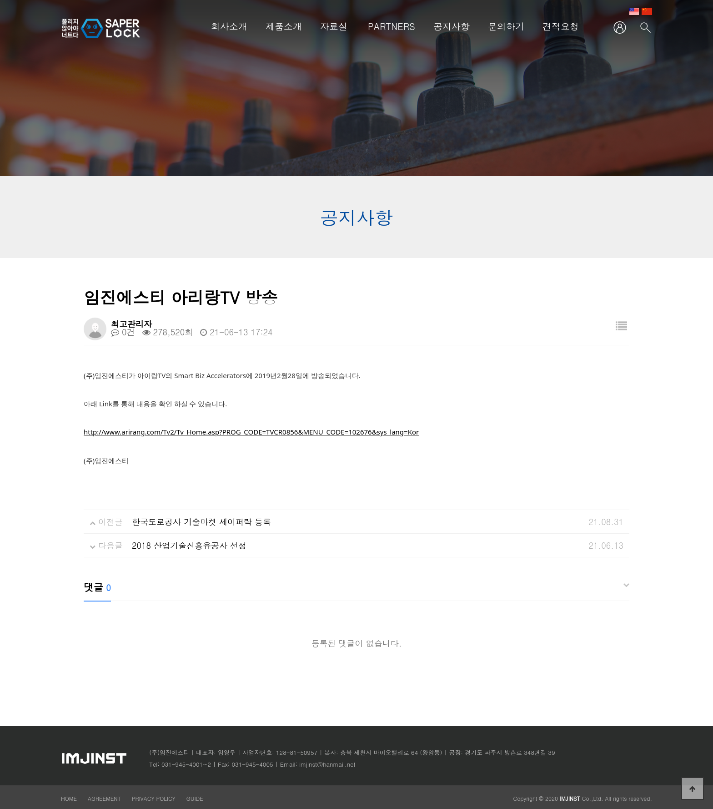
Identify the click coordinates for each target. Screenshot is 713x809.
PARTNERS (391, 26)
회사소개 (229, 26)
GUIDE (194, 798)
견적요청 (560, 26)
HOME (69, 798)
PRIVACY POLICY (154, 798)
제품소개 (284, 26)
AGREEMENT (104, 798)
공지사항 (451, 26)
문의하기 (506, 26)
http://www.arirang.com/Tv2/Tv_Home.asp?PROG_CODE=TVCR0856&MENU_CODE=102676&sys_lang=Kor (251, 431)
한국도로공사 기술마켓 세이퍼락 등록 (201, 521)
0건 (123, 332)
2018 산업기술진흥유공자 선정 (189, 545)
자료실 (333, 26)
